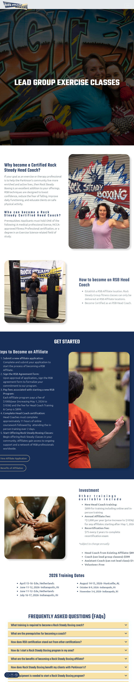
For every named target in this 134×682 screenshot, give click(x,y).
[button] (7, 675)
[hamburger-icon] (128, 6)
